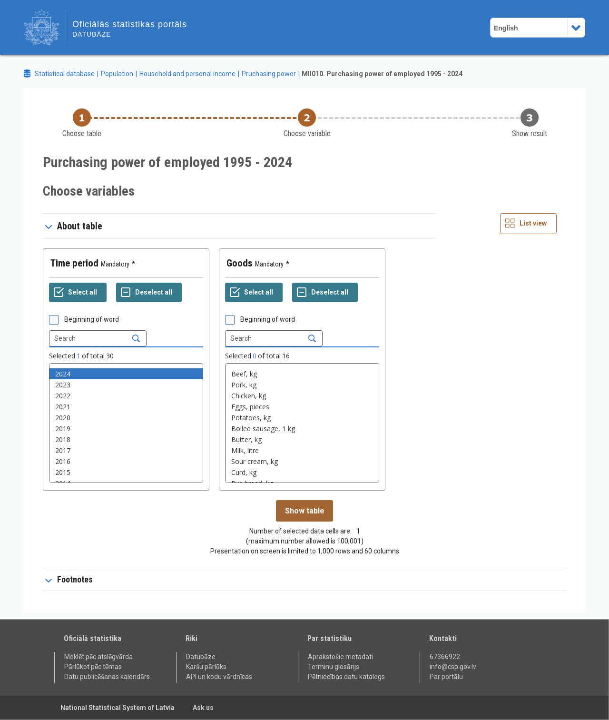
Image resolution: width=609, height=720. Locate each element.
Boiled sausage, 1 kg (302, 428)
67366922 (445, 657)
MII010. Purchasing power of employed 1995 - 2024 (382, 74)
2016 (126, 461)
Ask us (203, 707)
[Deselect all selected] (149, 293)
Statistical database (65, 74)
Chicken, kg (302, 395)
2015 (126, 472)
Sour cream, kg (302, 461)
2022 (126, 395)
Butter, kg (302, 439)
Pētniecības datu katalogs (346, 677)
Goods (239, 263)
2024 (126, 373)
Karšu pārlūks (206, 667)
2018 (126, 439)
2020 (126, 417)
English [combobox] (506, 28)
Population (117, 74)
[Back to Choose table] (82, 123)
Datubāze (201, 657)
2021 (126, 406)
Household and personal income (187, 74)
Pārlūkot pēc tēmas (93, 667)
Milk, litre (302, 450)
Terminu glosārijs (333, 667)
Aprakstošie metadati (340, 657)
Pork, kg (302, 384)
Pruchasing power (269, 74)
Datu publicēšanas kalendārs (107, 677)
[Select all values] (78, 293)
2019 (126, 428)
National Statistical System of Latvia (117, 707)
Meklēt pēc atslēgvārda (98, 657)
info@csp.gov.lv (453, 667)
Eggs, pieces (302, 406)
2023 (126, 384)
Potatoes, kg (302, 417)
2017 (126, 450)
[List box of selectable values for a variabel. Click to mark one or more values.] (126, 423)
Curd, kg (302, 472)
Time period (74, 263)
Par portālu (446, 677)
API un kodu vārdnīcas (219, 677)
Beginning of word (91, 319)
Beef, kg (302, 373)
